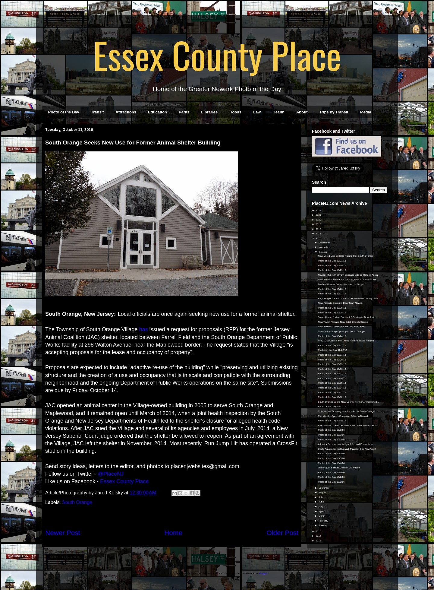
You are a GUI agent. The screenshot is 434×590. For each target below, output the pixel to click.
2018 (319, 229)
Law (257, 112)
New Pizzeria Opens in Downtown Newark (340, 303)
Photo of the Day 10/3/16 (331, 472)
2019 (319, 224)
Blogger (263, 573)
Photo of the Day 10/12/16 (332, 397)
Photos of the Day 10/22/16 (332, 350)
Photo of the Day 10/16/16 (332, 378)
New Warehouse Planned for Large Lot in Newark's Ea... (348, 279)
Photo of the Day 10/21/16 (332, 355)
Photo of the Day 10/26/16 (332, 307)
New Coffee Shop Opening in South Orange (341, 331)
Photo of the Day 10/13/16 (332, 392)
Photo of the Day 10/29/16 (332, 270)
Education (157, 112)
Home (173, 533)
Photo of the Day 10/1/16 (331, 482)
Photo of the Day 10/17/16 (332, 373)
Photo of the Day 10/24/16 (332, 336)
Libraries (209, 112)
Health (278, 112)
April (321, 511)
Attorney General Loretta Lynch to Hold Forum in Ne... (347, 444)
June (322, 501)
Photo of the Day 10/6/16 (331, 453)
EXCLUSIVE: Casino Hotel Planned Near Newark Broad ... (349, 425)
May (321, 506)
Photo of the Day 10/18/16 (332, 369)
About (302, 112)
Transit (97, 112)
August (323, 492)
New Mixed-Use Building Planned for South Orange (345, 256)
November (324, 247)
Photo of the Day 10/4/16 (331, 463)
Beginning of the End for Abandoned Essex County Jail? (348, 298)
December (324, 242)
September (325, 488)
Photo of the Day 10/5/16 (331, 458)
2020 (319, 219)
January (323, 525)
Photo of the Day (63, 112)
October (323, 252)
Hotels (235, 112)
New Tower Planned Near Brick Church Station (343, 322)
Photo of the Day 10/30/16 (332, 265)
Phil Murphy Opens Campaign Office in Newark (343, 416)
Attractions (125, 112)
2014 (319, 535)
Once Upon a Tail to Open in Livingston (339, 467)
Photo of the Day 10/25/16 (332, 312)
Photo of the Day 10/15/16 (332, 383)
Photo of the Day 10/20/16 (332, 359)
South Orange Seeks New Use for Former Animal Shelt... (348, 402)
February (324, 520)
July (321, 497)
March (322, 516)
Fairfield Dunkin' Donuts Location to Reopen (341, 284)
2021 (319, 215)
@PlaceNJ (111, 474)
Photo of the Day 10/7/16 (331, 439)
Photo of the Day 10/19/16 (332, 364)
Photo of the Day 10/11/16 (332, 406)
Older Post (282, 533)
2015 (319, 531)
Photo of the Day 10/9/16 (331, 430)
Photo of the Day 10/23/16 (332, 345)
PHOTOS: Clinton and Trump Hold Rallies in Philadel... (347, 340)
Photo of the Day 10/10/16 (332, 420)
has (143, 329)
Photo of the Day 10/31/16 (332, 260)
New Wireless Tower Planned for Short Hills (341, 326)
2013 (319, 540)
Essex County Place (217, 54)
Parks (184, 112)
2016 (319, 238)
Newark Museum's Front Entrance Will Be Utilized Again (348, 275)
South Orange (77, 502)
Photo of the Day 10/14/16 (332, 387)
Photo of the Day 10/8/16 (331, 434)
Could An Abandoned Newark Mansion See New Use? (347, 449)
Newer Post (62, 533)
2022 (319, 210)
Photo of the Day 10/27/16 (332, 293)
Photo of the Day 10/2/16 (331, 477)
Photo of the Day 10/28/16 (332, 289)
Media (365, 112)
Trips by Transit (333, 112)
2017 (319, 233)
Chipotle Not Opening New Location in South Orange (346, 411)
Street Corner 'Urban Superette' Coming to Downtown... (347, 317)
